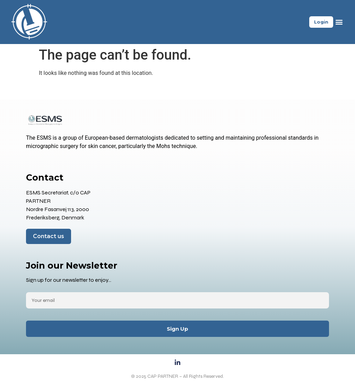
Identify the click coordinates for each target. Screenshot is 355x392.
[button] (339, 22)
